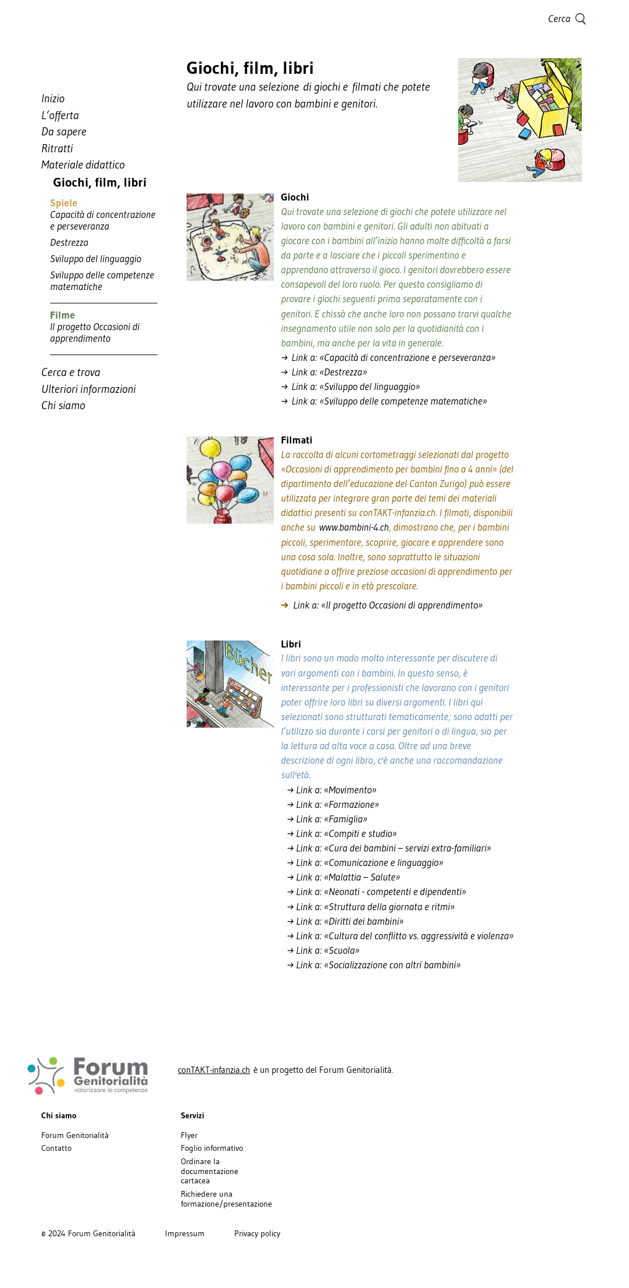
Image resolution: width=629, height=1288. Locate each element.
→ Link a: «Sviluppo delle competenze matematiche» (384, 401)
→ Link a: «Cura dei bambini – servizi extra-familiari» (386, 848)
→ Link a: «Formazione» (330, 804)
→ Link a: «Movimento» (328, 789)
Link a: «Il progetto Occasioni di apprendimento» (382, 605)
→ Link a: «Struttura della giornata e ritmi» (368, 906)
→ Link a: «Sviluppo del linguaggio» (350, 386)
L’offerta (59, 115)
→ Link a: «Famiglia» (324, 819)
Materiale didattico (82, 164)
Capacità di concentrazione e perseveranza (102, 220)
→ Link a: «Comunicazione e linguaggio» (365, 862)
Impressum (185, 1233)
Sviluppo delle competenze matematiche (102, 281)
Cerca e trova (70, 372)
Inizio (53, 98)
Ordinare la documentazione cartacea (209, 1171)
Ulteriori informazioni (88, 389)
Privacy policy (257, 1233)
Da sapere (63, 131)
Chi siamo (63, 405)
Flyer (189, 1135)
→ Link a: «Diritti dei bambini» (342, 921)
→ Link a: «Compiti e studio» (338, 833)
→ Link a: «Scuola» (320, 950)
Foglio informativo (212, 1148)
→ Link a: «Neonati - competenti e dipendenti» (373, 891)
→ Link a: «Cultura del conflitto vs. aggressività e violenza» (397, 935)
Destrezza (69, 242)
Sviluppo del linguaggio (95, 258)
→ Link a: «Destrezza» (324, 372)
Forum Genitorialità (75, 1135)
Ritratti (57, 148)
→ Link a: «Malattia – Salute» (340, 877)
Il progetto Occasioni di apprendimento (95, 332)
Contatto (56, 1148)
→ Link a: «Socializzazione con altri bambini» (370, 964)
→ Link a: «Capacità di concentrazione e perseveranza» (388, 357)
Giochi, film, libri (93, 182)
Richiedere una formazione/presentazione (226, 1199)
